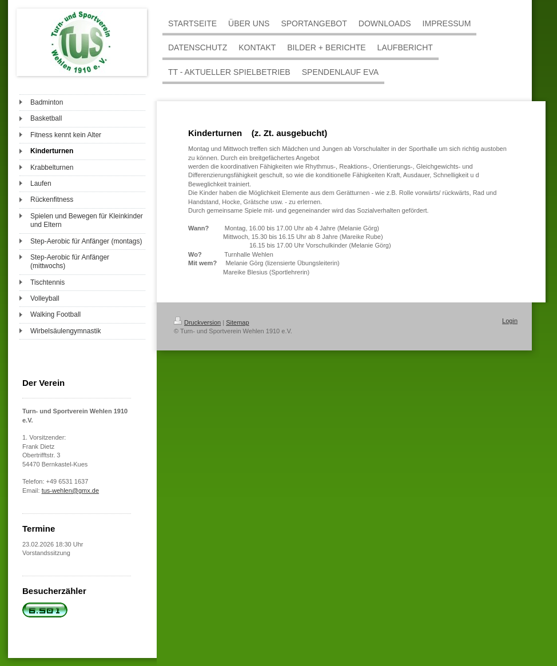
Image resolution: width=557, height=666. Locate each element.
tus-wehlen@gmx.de (70, 490)
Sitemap (237, 322)
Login (510, 320)
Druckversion (197, 322)
